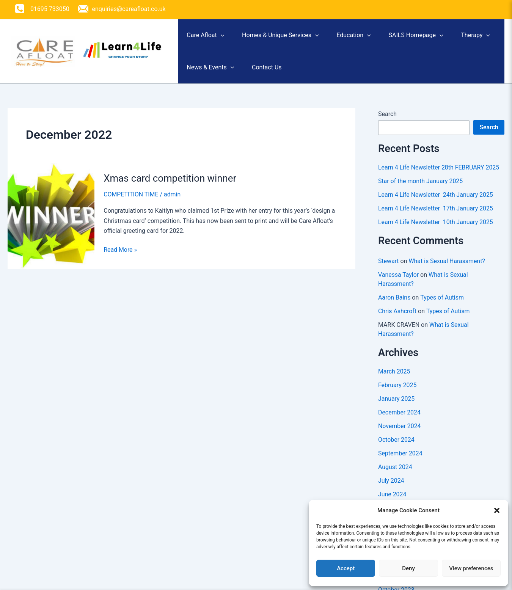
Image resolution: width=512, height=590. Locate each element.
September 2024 (400, 460)
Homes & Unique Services (288, 37)
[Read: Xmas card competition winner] (51, 222)
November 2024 (399, 433)
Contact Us (326, 72)
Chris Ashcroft (397, 318)
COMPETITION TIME (131, 201)
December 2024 (399, 419)
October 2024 (396, 446)
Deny (408, 568)
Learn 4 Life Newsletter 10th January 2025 (436, 229)
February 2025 (397, 392)
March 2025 (394, 378)
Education (366, 37)
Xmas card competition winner (170, 185)
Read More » (120, 257)
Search (387, 121)
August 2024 (395, 474)
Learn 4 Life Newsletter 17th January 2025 (436, 215)
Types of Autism (443, 304)
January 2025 (396, 406)
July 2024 (391, 487)
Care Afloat (208, 37)
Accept (346, 568)
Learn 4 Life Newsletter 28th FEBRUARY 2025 (439, 174)
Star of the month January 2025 (420, 188)
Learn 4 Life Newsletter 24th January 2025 (436, 202)
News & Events (265, 73)
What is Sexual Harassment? (447, 268)
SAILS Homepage (433, 37)
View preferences (471, 568)
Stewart (388, 268)
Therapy (203, 73)
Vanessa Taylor (398, 282)
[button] (497, 510)
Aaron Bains (394, 304)
